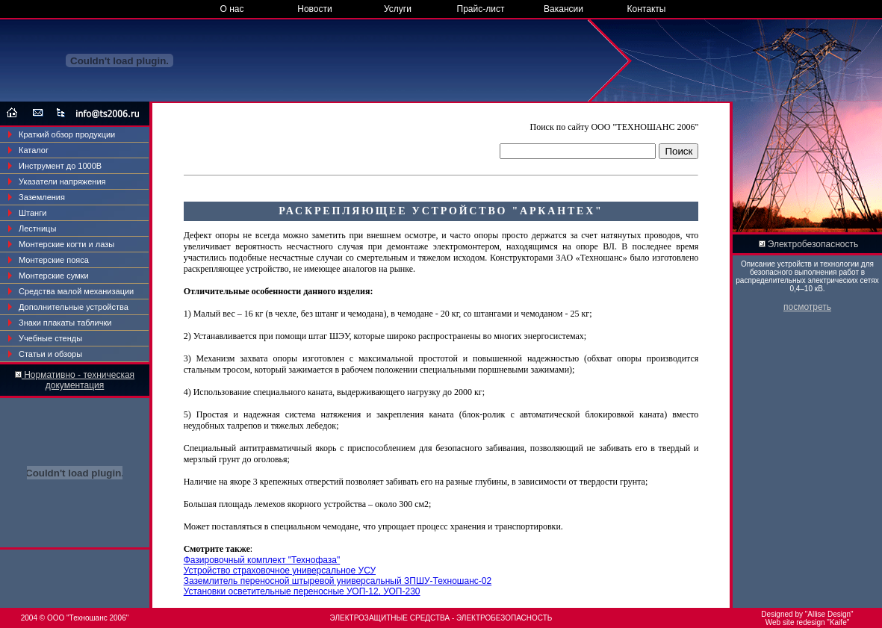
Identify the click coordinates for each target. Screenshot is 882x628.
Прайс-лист (481, 9)
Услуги (398, 9)
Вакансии (563, 9)
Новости (314, 9)
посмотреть (807, 307)
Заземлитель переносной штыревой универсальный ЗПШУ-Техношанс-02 (337, 581)
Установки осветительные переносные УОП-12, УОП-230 (302, 591)
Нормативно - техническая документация (78, 380)
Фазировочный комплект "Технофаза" (262, 560)
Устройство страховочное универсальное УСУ (280, 570)
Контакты (646, 9)
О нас (232, 9)
